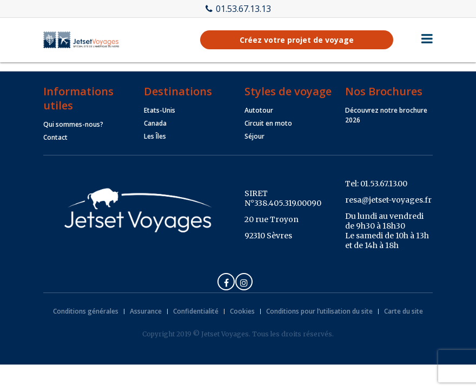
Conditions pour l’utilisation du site (319, 311)
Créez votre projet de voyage (297, 40)
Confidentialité (196, 311)
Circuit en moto (268, 123)
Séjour (254, 136)
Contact (55, 137)
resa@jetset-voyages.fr (388, 200)
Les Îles (155, 136)
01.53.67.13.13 (238, 9)
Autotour (258, 110)
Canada (155, 123)
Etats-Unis (159, 110)
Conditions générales (85, 311)
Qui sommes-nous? (73, 124)
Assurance (146, 311)
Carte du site (403, 311)
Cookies (242, 311)
